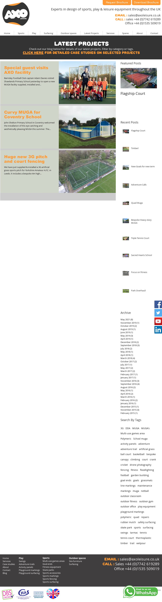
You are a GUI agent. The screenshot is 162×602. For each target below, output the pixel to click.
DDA (128, 428)
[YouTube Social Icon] (158, 321)
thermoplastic (143, 537)
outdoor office (128, 506)
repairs (145, 517)
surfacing (148, 527)
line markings (128, 485)
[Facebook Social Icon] (158, 304)
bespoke (151, 454)
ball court (126, 454)
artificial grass (147, 449)
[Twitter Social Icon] (158, 313)
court (145, 459)
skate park (126, 527)
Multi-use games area (133, 433)
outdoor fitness (129, 501)
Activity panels (26, 567)
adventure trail (129, 449)
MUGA (135, 428)
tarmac (134, 532)
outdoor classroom (131, 496)
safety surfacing (147, 522)
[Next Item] (151, 78)
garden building (140, 475)
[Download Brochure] (146, 2)
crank (153, 459)
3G (122, 428)
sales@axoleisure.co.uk (144, 15)
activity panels (128, 443)
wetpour (141, 543)
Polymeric (126, 438)
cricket (124, 464)
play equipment (146, 506)
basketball (138, 454)
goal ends (126, 480)
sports (137, 527)
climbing (135, 459)
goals (136, 480)
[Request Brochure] (117, 2)
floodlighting (147, 469)
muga (136, 490)
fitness (134, 469)
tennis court (127, 537)
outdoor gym (146, 501)
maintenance (145, 485)
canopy (124, 459)
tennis (143, 532)
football (125, 475)
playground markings (132, 511)
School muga (140, 438)
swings (124, 532)
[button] (91, 33)
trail (132, 543)
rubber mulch (128, 522)
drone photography (140, 464)
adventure (144, 443)
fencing (125, 469)
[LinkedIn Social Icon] (158, 330)
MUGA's (145, 428)
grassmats (146, 480)
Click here (33, 53)
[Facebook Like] (139, 581)
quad (136, 517)
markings (126, 490)
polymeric (126, 517)
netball (145, 490)
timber (124, 543)
